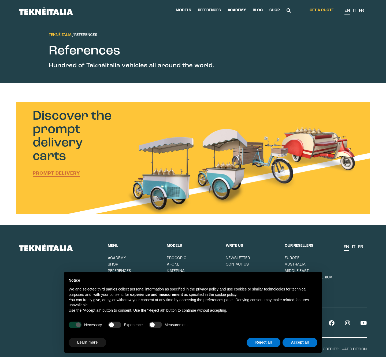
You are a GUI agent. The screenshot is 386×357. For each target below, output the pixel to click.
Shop (274, 10)
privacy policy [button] (207, 289)
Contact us (237, 265)
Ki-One (173, 265)
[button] (289, 11)
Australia (295, 265)
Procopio (177, 258)
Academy (237, 10)
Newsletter (238, 258)
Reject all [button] (263, 342)
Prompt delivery (56, 173)
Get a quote (322, 10)
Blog (258, 10)
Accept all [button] (300, 342)
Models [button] (183, 10)
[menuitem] (347, 11)
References (209, 10)
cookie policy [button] (225, 294)
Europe (292, 258)
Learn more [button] (87, 342)
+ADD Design (354, 349)
